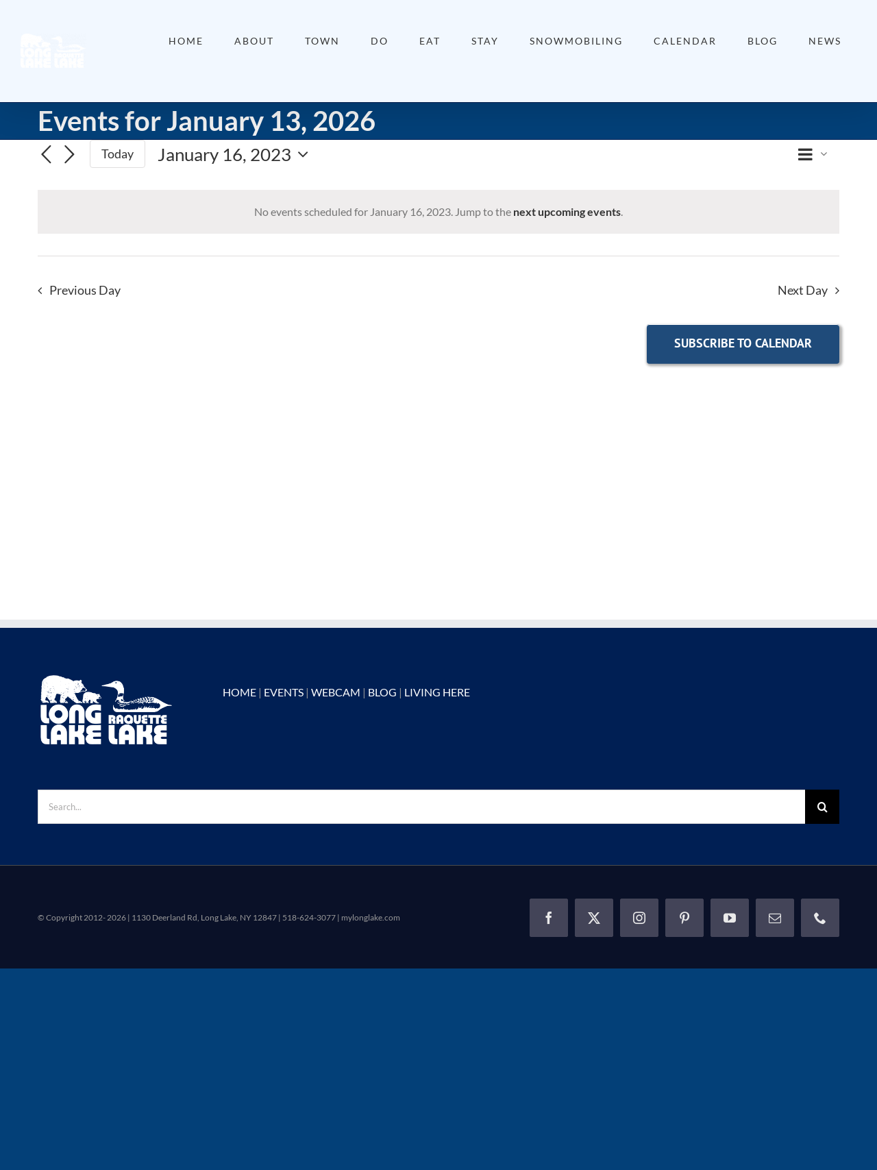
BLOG (382, 691)
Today (117, 153)
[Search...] (421, 807)
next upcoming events (567, 211)
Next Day (803, 290)
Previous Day (85, 290)
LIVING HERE (437, 691)
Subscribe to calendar (743, 343)
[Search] (822, 807)
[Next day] (69, 155)
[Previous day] (46, 155)
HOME (239, 691)
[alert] (438, 212)
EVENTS (284, 691)
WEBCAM (335, 691)
